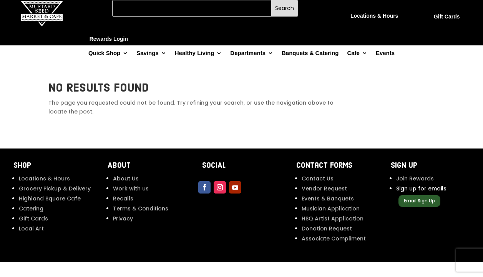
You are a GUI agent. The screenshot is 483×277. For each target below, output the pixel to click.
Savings (147, 53)
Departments (248, 53)
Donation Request (327, 228)
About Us (126, 178)
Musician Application (331, 208)
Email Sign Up (419, 200)
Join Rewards (415, 178)
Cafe (353, 53)
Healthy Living (194, 53)
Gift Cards (33, 218)
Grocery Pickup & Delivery (55, 188)
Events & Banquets (328, 198)
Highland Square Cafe (50, 198)
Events (385, 53)
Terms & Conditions (140, 208)
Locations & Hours (44, 178)
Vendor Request (324, 188)
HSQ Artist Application (332, 218)
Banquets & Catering (310, 53)
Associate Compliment (334, 238)
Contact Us (318, 178)
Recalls (123, 198)
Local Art (31, 228)
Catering (31, 208)
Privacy (123, 218)
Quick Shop (104, 53)
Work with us (131, 188)
